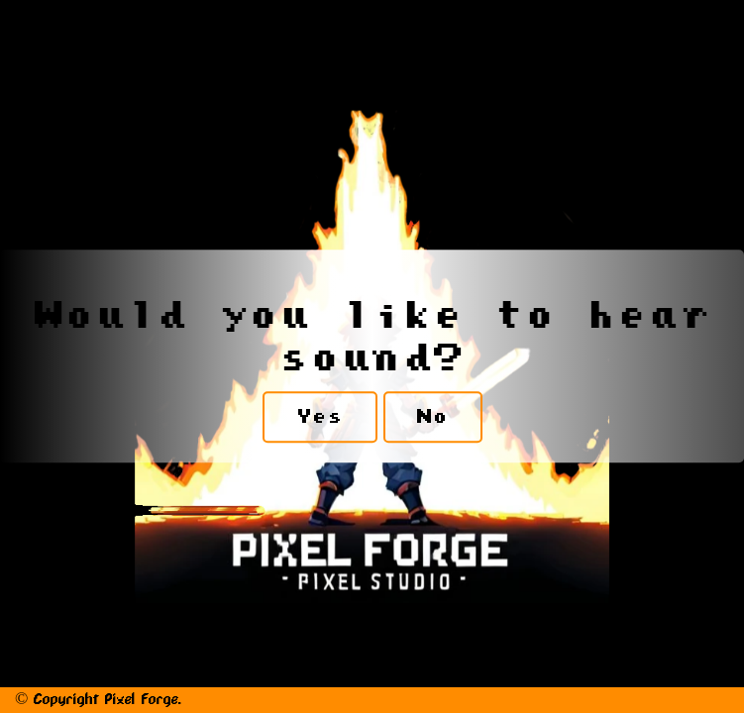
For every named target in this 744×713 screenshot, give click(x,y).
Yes (320, 418)
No (433, 418)
